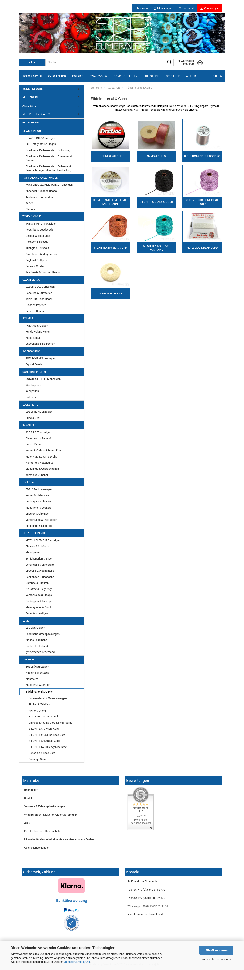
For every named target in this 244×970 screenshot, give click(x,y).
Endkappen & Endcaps (39, 601)
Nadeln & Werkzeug (37, 672)
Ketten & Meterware (37, 495)
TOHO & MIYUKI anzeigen (41, 223)
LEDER (26, 620)
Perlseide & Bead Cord (42, 753)
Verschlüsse (33, 444)
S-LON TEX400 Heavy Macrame (48, 747)
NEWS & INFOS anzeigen (40, 138)
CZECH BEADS (57, 76)
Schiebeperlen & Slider (39, 558)
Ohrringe (31, 209)
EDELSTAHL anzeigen (39, 489)
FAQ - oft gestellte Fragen (41, 144)
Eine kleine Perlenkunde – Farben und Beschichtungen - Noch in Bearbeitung (48, 168)
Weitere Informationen (216, 959)
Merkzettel (186, 8)
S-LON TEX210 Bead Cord (44, 740)
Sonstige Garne (38, 759)
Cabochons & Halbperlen (40, 343)
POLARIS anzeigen (37, 325)
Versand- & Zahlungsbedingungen (44, 806)
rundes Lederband (36, 639)
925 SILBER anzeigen (38, 432)
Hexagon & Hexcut (37, 241)
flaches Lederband (37, 646)
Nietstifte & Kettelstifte (39, 462)
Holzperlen (32, 397)
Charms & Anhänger (37, 546)
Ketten (29, 203)
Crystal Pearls (34, 364)
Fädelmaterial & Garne (39, 691)
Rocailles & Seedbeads (39, 229)
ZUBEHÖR (28, 659)
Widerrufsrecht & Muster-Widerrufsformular (50, 814)
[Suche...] (32, 62)
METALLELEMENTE (34, 533)
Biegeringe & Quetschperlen (42, 468)
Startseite (141, 8)
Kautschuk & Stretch (38, 684)
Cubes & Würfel (35, 266)
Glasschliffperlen (36, 305)
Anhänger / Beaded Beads (41, 190)
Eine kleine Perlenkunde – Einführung (48, 150)
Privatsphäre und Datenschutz (42, 831)
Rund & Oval (33, 417)
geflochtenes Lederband (40, 652)
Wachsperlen (33, 385)
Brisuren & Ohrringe (37, 513)
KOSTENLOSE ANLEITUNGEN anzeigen (49, 184)
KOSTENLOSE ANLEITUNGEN (40, 177)
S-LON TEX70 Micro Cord (44, 728)
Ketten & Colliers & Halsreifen (43, 450)
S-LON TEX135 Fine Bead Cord (47, 734)
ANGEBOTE (29, 105)
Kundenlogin (209, 8)
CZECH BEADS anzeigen (40, 286)
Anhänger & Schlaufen (39, 501)
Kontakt (29, 798)
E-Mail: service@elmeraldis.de (145, 914)
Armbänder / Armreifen (39, 197)
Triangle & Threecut (37, 248)
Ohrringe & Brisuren (37, 582)
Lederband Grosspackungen (43, 634)
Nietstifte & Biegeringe (39, 589)
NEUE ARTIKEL (31, 97)
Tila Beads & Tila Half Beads (43, 272)
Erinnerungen (163, 8)
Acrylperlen (32, 391)
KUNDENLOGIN (32, 88)
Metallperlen (33, 552)
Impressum (31, 789)
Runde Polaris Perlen (38, 331)
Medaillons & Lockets (38, 507)
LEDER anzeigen (35, 627)
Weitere (191, 76)
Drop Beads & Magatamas (41, 254)
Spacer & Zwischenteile (40, 570)
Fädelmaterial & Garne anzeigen (48, 698)
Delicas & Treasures (38, 235)
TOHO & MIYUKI (32, 76)
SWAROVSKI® (98, 76)
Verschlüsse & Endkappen (41, 519)
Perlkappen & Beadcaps (40, 576)
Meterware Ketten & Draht (41, 456)
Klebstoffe (32, 678)
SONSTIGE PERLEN (125, 76)
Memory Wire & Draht (38, 607)
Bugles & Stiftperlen (37, 260)
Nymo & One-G (37, 710)
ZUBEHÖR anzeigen (37, 666)
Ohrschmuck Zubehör (39, 438)
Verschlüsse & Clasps (39, 595)
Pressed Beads (35, 311)
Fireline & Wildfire (39, 704)
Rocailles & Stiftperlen (39, 292)
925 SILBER (173, 76)
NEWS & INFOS (31, 130)
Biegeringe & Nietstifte (39, 525)
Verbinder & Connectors (40, 564)
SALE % (217, 76)
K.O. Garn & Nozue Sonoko (44, 716)
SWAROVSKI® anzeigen (40, 358)
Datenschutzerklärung (76, 961)
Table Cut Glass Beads (39, 299)
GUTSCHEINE (30, 122)
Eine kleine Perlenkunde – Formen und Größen (49, 158)
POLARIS (77, 76)
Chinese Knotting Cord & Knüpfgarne (50, 722)
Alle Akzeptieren (216, 950)
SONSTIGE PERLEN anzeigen (43, 378)
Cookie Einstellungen (36, 847)
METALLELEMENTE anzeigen (43, 540)
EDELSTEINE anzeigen (39, 411)
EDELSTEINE (151, 76)
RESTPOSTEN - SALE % (36, 114)
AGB (27, 823)
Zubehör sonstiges (37, 613)
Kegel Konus (33, 337)
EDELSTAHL (29, 482)
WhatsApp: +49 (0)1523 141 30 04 (147, 906)
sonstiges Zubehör (37, 474)
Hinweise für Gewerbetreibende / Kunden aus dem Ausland (59, 839)
